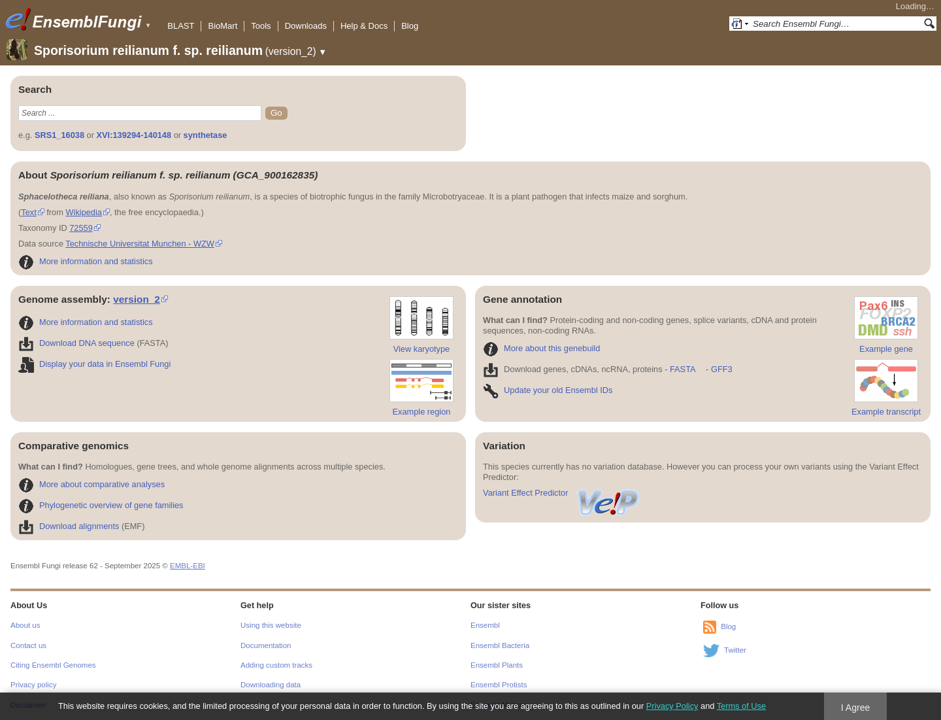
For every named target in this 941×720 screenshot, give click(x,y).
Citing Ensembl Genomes (53, 665)
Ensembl (485, 625)
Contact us (28, 645)
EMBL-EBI (187, 566)
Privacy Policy (672, 706)
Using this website (270, 625)
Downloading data (270, 685)
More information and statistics (85, 261)
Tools (261, 26)
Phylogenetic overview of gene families (101, 505)
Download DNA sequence (76, 343)
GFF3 (721, 369)
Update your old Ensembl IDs (547, 390)
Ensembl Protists (498, 685)
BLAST (180, 26)
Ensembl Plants (496, 665)
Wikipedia (83, 212)
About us (25, 625)
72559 (81, 228)
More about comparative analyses (91, 484)
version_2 (136, 299)
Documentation (265, 645)
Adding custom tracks (276, 665)
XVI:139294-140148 (134, 135)
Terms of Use (741, 706)
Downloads (306, 26)
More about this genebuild (541, 348)
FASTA (682, 369)
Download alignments (68, 526)
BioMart (222, 26)
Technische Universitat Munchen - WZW (139, 244)
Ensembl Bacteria (499, 645)
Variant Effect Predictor (562, 493)
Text (28, 212)
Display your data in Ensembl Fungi (94, 364)
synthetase (205, 135)
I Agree (855, 707)
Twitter (735, 650)
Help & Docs (364, 26)
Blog (409, 26)
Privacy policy (33, 685)
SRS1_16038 (59, 135)
